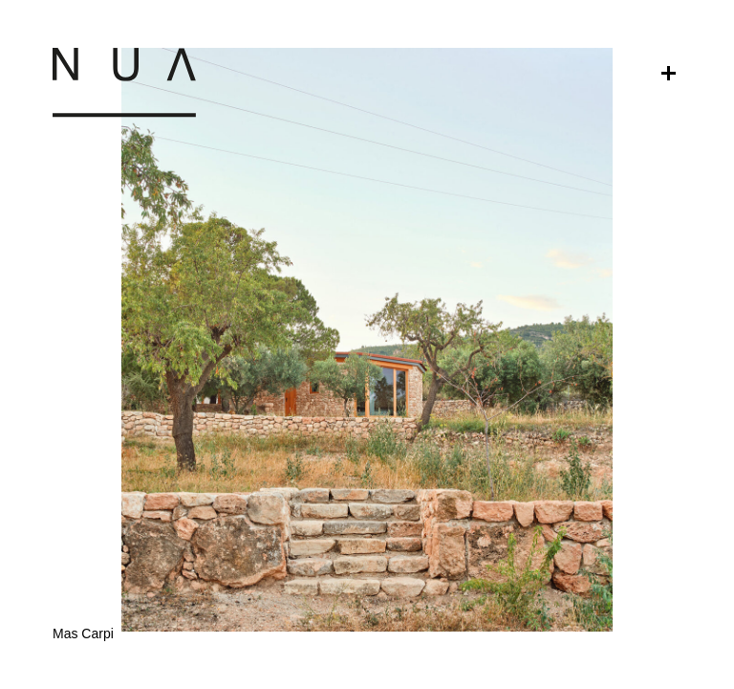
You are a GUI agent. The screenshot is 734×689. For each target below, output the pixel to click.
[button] (367, 516)
